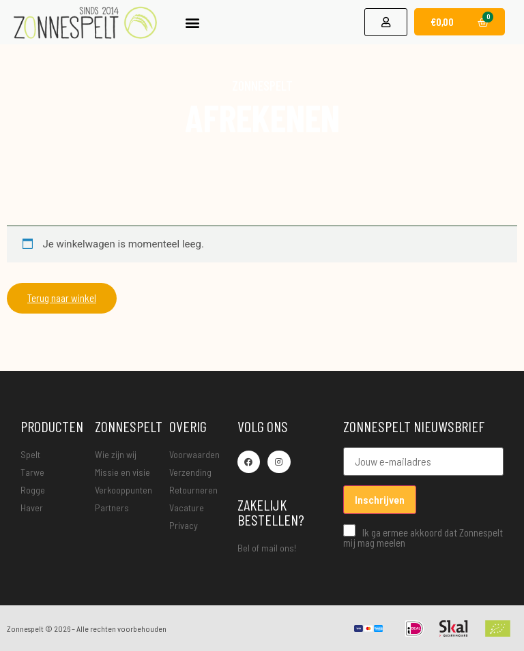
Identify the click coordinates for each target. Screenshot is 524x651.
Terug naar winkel (61, 298)
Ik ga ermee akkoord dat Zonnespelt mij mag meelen (423, 536)
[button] (192, 18)
